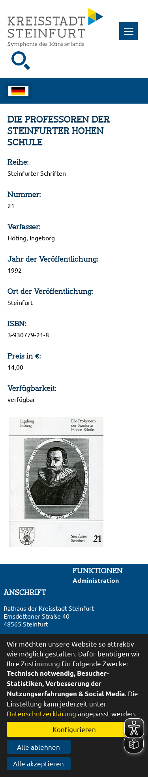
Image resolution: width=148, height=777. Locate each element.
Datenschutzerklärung (41, 713)
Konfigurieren (74, 729)
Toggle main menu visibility (131, 27)
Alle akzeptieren (38, 763)
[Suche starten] (20, 60)
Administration (96, 580)
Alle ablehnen (38, 747)
